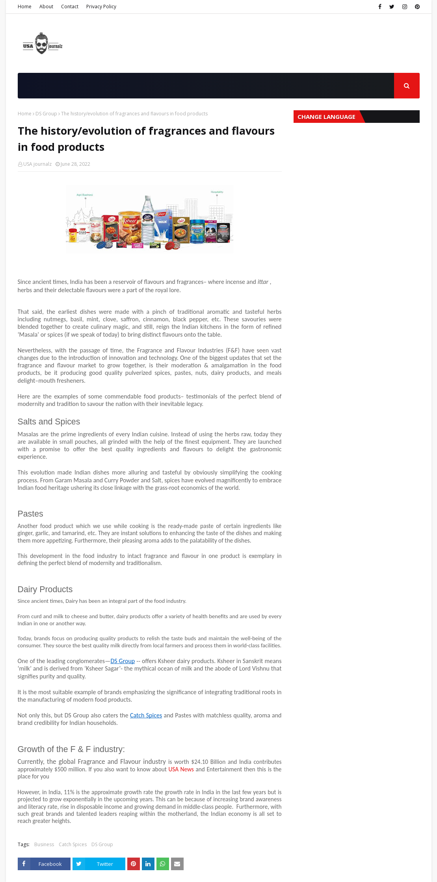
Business (44, 844)
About (46, 6)
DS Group (46, 113)
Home (25, 6)
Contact (69, 6)
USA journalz (37, 164)
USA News (180, 769)
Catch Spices (73, 844)
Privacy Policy (101, 6)
